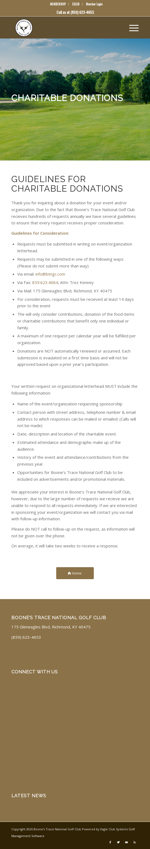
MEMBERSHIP (58, 4)
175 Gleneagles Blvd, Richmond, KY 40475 (51, 627)
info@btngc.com (50, 274)
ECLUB (75, 4)
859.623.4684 (45, 282)
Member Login (94, 4)
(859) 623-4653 (82, 12)
